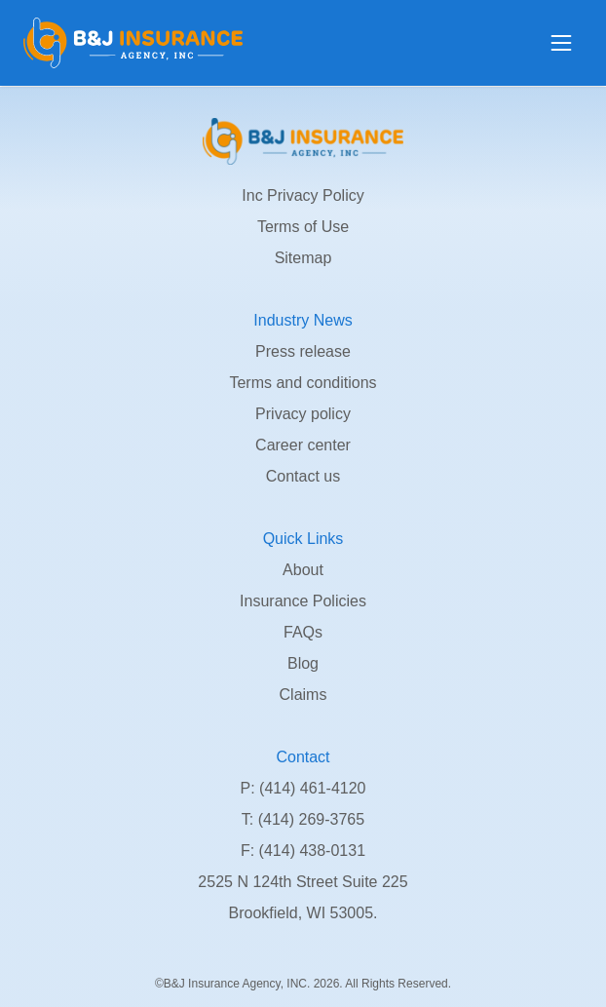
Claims (303, 694)
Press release (303, 351)
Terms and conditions (302, 382)
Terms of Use (303, 226)
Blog (303, 663)
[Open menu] (561, 42)
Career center (303, 445)
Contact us (303, 476)
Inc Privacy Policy (302, 195)
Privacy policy (303, 414)
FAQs (303, 632)
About (303, 570)
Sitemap (303, 258)
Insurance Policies (303, 601)
